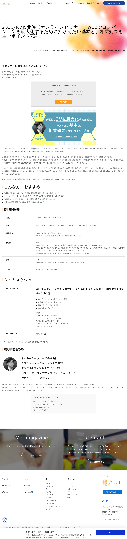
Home (35, 51)
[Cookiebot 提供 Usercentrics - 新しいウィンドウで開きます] (13, 535)
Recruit (27, 492)
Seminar (41, 51)
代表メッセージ (51, 483)
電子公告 (48, 509)
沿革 (68, 498)
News (26, 479)
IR (47, 479)
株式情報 (48, 498)
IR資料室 (49, 492)
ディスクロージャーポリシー (55, 506)
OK (110, 522)
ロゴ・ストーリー (73, 495)
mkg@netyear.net (47, 407)
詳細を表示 (97, 535)
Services (6, 485)
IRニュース (49, 486)
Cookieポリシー (67, 527)
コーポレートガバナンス (54, 500)
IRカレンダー (50, 495)
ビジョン (70, 492)
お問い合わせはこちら (114, 6)
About (5, 479)
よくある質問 (50, 503)
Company (72, 479)
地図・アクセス (72, 489)
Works (5, 492)
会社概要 (70, 486)
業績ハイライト (51, 489)
